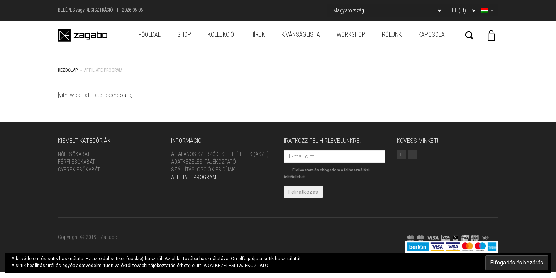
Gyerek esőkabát (79, 169)
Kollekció (221, 34)
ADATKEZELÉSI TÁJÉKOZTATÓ (235, 265)
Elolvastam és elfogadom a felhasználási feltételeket (327, 173)
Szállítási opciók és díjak (203, 169)
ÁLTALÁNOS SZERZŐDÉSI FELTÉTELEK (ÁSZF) (220, 154)
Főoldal (149, 34)
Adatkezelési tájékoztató (203, 162)
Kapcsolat (433, 34)
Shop (184, 34)
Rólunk (392, 34)
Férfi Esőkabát (76, 162)
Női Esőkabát (74, 154)
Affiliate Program (193, 177)
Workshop (351, 34)
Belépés (66, 10)
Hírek (258, 34)
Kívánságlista (300, 34)
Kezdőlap (68, 70)
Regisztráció (99, 10)
